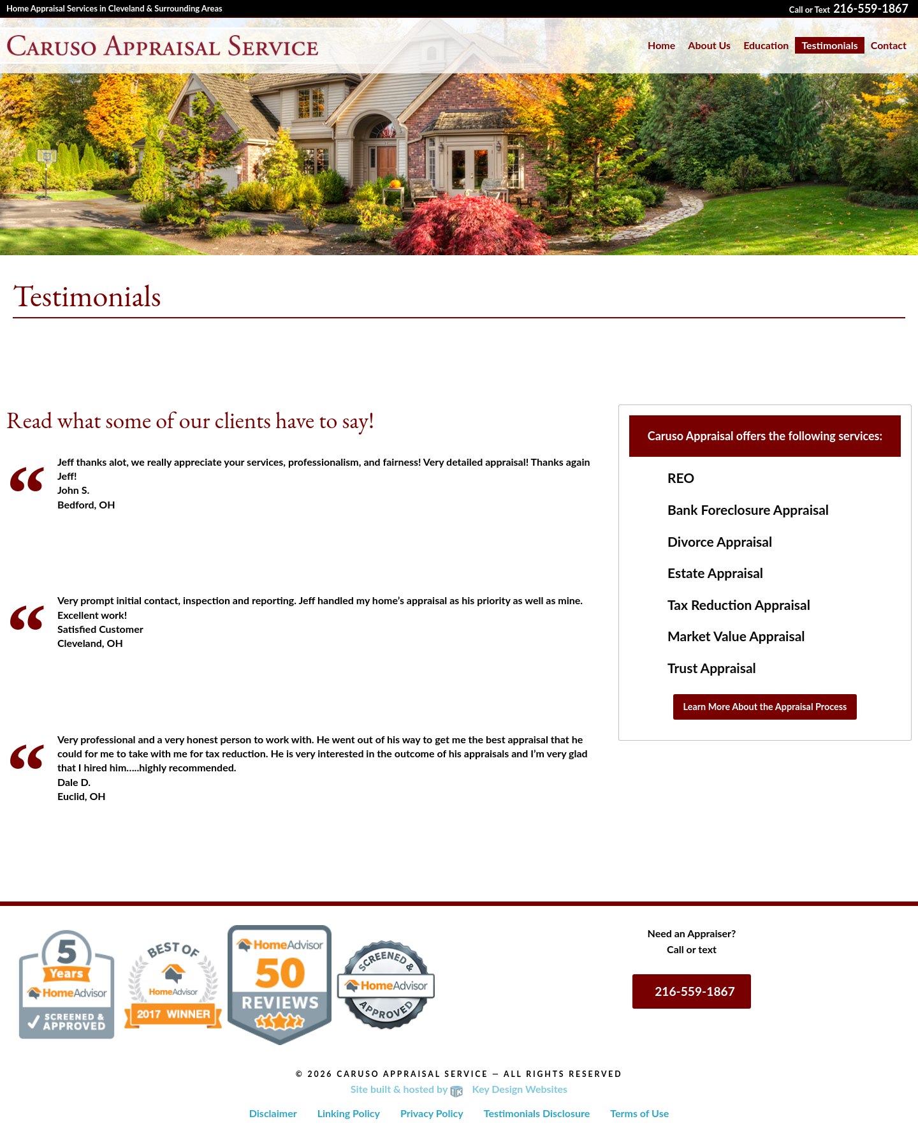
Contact (889, 45)
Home (661, 45)
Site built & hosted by (459, 1089)
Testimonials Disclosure (537, 1113)
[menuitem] (661, 45)
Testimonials (829, 45)
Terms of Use (639, 1113)
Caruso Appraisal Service (412, 1074)
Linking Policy (348, 1113)
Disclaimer (273, 1113)
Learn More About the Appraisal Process (765, 706)
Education (766, 45)
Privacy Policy (431, 1113)
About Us (709, 45)
